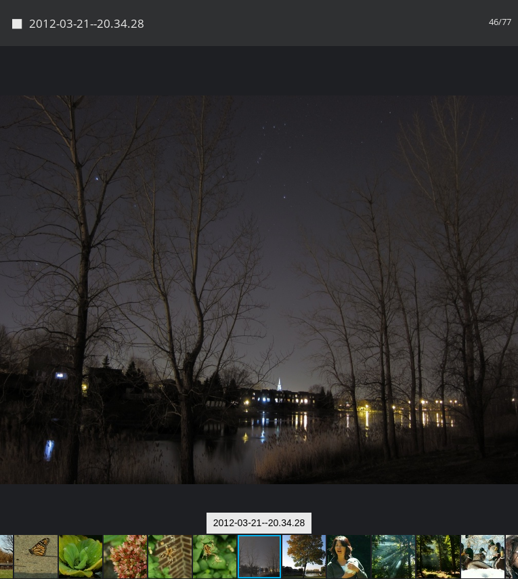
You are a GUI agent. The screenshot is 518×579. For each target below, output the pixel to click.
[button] (506, 81)
